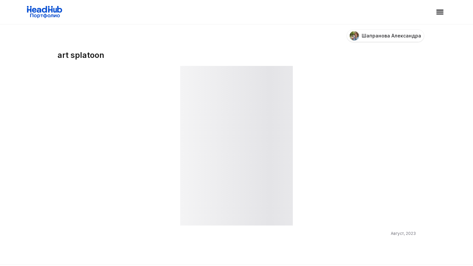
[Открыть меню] (440, 12)
